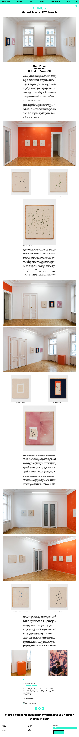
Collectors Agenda (6, 1)
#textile (10, 714)
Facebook (4, 726)
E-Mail (3, 725)
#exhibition (34, 714)
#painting (21, 714)
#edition (69, 714)
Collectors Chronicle (55, 1)
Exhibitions (41, 1)
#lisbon (44, 718)
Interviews (19, 1)
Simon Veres (28, 684)
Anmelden (59, 732)
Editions (30, 1)
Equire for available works (28, 698)
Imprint (29, 729)
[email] (65, 728)
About (68, 1)
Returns (29, 726)
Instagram (4, 727)
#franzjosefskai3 (53, 714)
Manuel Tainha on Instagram (30, 703)
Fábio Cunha (34, 684)
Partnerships (30, 725)
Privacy (29, 730)
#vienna (35, 718)
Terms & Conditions (32, 727)
